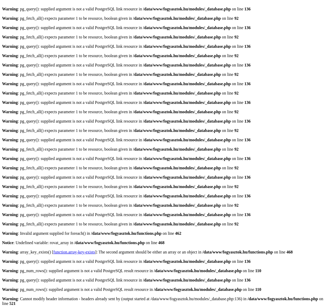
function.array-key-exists (74, 252)
